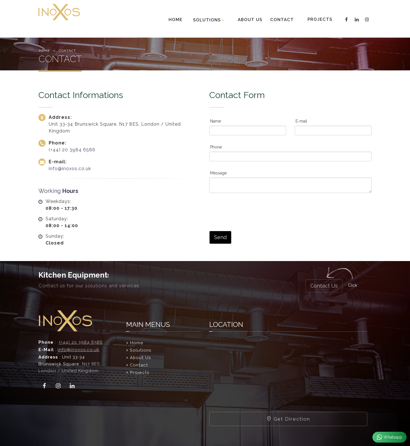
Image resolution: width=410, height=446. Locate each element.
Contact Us (324, 286)
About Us (140, 357)
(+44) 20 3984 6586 (72, 149)
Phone (216, 147)
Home (137, 342)
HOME (176, 19)
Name (215, 121)
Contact (139, 365)
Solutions (140, 350)
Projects (139, 372)
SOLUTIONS (207, 20)
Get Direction (288, 419)
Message (218, 173)
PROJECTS (319, 19)
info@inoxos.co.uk (70, 168)
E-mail (301, 121)
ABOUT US (250, 19)
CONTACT (282, 19)
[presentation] (252, 211)
